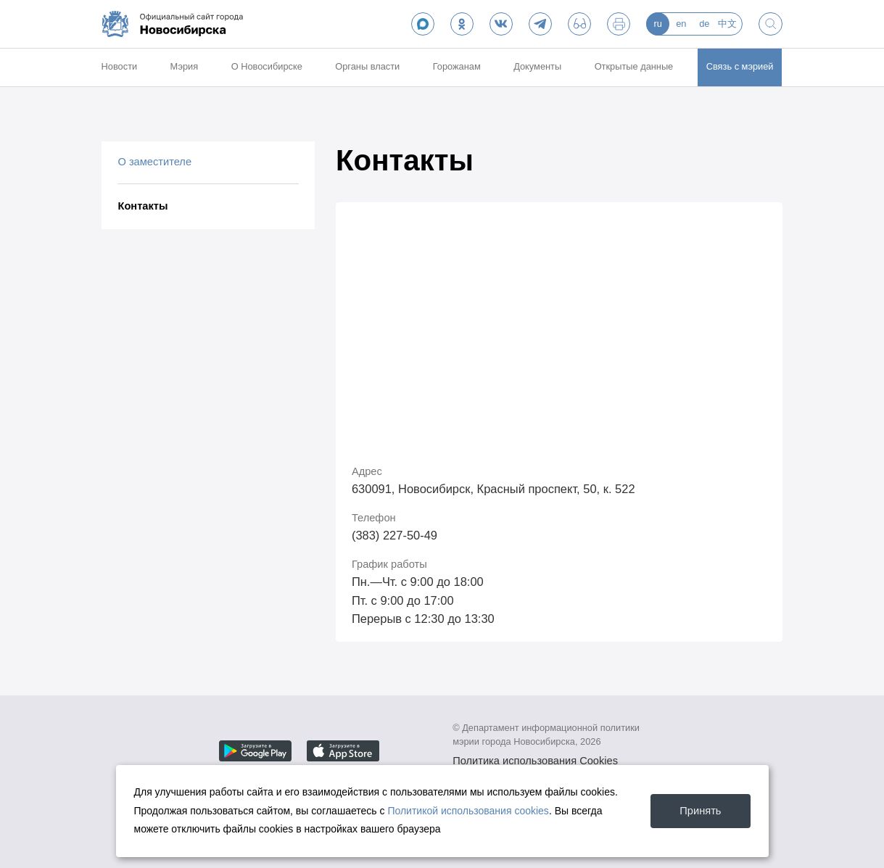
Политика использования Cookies (535, 760)
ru (658, 23)
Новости (120, 66)
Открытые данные (634, 66)
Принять (700, 811)
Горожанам (457, 66)
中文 (727, 23)
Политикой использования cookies (468, 811)
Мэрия (184, 66)
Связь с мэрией (740, 66)
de (704, 23)
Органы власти (367, 66)
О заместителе (154, 162)
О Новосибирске (266, 66)
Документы (537, 66)
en (681, 23)
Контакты (142, 206)
